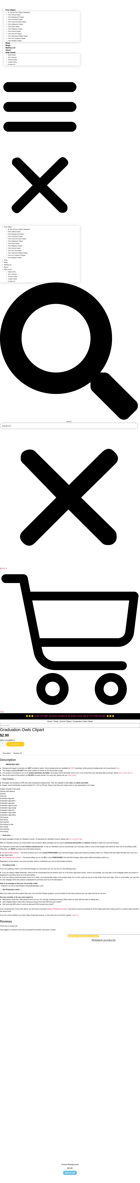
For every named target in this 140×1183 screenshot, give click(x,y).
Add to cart (16, 744)
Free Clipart (10, 10)
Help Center (11, 52)
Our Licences (12, 57)
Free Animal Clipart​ (14, 15)
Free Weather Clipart (15, 41)
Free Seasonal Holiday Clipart (18, 36)
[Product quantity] (3, 744)
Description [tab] (7, 754)
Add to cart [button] (70, 1159)
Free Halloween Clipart (15, 24)
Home (49, 721)
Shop (5, 260)
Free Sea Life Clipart (15, 33)
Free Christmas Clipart (15, 19)
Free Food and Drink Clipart (17, 22)
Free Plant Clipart (13, 26)
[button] (40, 146)
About (6, 267)
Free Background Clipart (16, 17)
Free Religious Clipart (15, 29)
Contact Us (11, 64)
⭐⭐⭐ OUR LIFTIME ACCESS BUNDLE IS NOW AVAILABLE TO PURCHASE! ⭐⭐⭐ (70, 716)
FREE (73, 768)
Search (68, 421)
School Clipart (65, 721)
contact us (75, 915)
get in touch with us (125, 773)
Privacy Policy (12, 59)
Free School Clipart (14, 31)
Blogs (6, 262)
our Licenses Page (75, 839)
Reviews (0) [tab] (17, 754)
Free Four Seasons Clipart (16, 38)
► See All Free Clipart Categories (19, 12)
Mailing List (7, 265)
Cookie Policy (12, 62)
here (117, 768)
